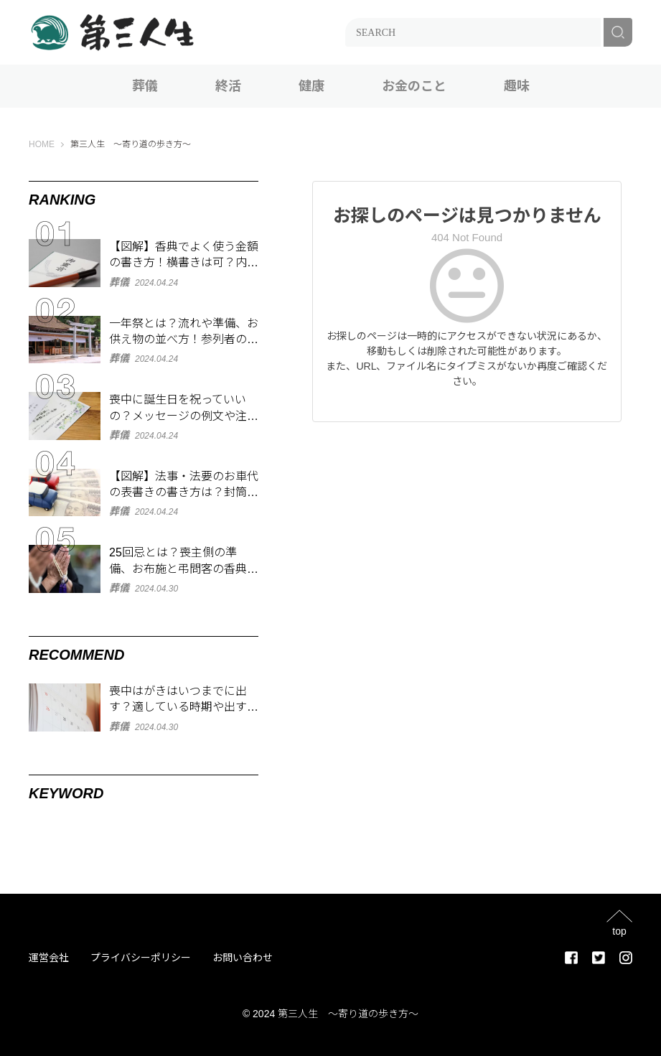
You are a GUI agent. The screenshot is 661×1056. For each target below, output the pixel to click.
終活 (228, 86)
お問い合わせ (242, 957)
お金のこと (414, 86)
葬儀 (145, 86)
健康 (311, 86)
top (619, 930)
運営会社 (49, 957)
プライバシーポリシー (140, 957)
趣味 (517, 86)
